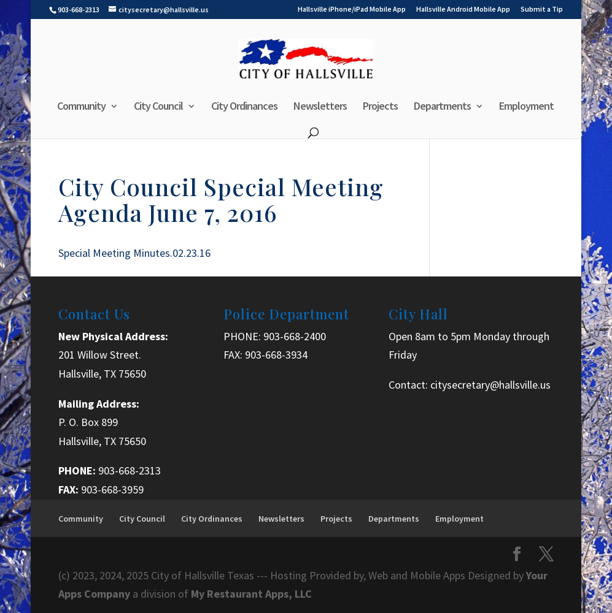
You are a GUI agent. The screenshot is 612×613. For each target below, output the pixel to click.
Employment (526, 107)
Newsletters (320, 107)
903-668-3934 (276, 355)
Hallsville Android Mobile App (463, 9)
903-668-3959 (112, 489)
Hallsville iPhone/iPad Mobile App (352, 9)
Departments (442, 107)
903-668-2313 (129, 470)
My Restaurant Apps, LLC (251, 594)
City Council (158, 107)
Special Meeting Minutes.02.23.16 (134, 253)
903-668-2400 (294, 336)
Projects (380, 107)
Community (81, 107)
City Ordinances (244, 107)
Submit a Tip (542, 9)
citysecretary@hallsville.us (490, 385)
